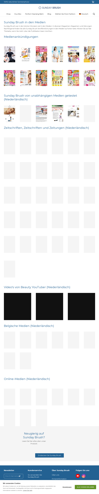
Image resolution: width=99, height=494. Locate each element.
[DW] (41, 244)
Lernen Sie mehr (27, 490)
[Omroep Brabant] (41, 417)
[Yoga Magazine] (73, 145)
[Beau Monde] (73, 195)
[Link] (49, 7)
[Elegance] (41, 195)
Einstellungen (67, 487)
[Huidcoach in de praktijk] (41, 397)
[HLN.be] (9, 417)
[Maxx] (89, 340)
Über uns (55, 475)
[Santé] (9, 145)
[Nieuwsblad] (9, 360)
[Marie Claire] (25, 145)
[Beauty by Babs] (57, 397)
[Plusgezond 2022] (41, 145)
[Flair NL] (73, 340)
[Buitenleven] (57, 219)
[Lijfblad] (25, 244)
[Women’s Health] (41, 219)
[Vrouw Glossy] (57, 170)
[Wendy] (57, 195)
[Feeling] (9, 340)
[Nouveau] (89, 170)
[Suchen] (94, 14)
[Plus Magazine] (25, 219)
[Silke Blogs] (89, 113)
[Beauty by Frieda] (25, 397)
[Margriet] (9, 244)
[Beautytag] (9, 397)
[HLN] (25, 340)
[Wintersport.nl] (89, 397)
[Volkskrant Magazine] (73, 244)
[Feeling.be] (9, 113)
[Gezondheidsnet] (41, 113)
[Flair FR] (57, 340)
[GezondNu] (57, 113)
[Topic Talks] (25, 170)
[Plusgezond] (89, 219)
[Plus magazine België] (25, 360)
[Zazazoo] (73, 113)
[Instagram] (84, 476)
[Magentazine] (57, 244)
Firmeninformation (59, 479)
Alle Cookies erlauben (85, 487)
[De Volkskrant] (25, 417)
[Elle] (25, 113)
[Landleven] (89, 145)
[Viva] (9, 195)
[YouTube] (78, 476)
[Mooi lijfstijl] (57, 145)
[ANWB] (73, 170)
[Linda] (41, 170)
